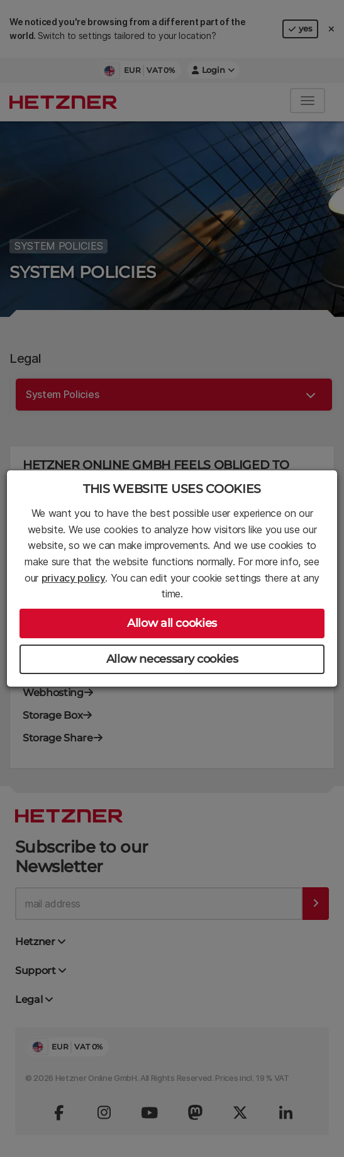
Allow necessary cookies (172, 659)
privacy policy (74, 578)
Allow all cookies (172, 623)
